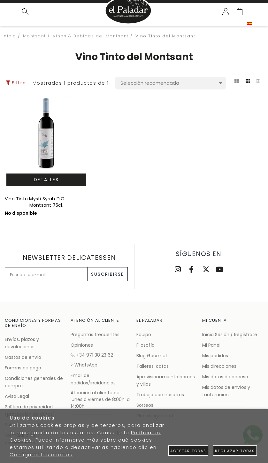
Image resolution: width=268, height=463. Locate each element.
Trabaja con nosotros (160, 394)
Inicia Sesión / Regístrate (229, 334)
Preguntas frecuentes (95, 334)
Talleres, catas (152, 366)
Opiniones (82, 345)
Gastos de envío (23, 357)
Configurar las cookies (41, 454)
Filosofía (145, 345)
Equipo (143, 334)
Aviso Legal (17, 396)
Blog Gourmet (151, 355)
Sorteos (144, 405)
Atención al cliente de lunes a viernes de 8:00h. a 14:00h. (100, 399)
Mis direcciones (219, 366)
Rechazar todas (235, 450)
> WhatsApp (84, 365)
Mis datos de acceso (225, 377)
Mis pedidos (215, 355)
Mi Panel (211, 345)
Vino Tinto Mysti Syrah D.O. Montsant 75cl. (35, 202)
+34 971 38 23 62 (92, 355)
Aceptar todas (188, 450)
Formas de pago (23, 368)
